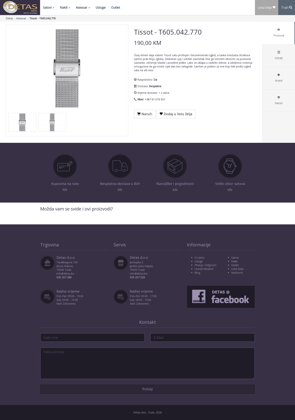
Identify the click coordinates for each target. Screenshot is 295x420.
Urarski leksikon (204, 269)
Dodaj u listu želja (175, 114)
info (65, 189)
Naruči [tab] (278, 100)
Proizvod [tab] (278, 32)
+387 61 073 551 (155, 99)
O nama (199, 257)
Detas (9, 18)
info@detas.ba (65, 273)
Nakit (65, 7)
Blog (197, 272)
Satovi (48, 7)
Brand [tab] (278, 77)
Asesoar (83, 7)
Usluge (101, 7)
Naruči (144, 114)
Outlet (115, 7)
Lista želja (237, 269)
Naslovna (237, 272)
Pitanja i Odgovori (205, 265)
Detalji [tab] (278, 55)
